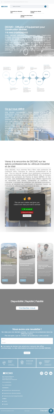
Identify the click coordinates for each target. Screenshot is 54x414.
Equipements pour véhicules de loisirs (16, 12)
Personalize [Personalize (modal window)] (27, 215)
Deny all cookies (27, 212)
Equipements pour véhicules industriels (36, 12)
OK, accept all (27, 209)
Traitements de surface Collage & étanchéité (26, 16)
